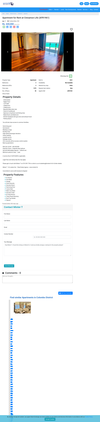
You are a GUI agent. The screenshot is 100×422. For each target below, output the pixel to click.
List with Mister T (94, 3)
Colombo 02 (20, 13)
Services (85, 9)
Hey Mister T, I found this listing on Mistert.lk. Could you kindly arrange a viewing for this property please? (37, 250)
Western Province (13, 13)
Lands (62, 9)
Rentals (56, 9)
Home (3, 13)
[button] (7, 51)
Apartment (25, 13)
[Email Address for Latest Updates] (58, 413)
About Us (22, 412)
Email (5, 227)
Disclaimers (38, 414)
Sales (50, 9)
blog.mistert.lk (58, 380)
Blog (91, 9)
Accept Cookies (50, 419)
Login (81, 3)
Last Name (7, 220)
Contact (96, 9)
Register (86, 3)
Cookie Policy (88, 417)
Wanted (79, 9)
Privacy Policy (39, 412)
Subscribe (68, 413)
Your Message (8, 242)
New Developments (70, 9)
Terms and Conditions (41, 410)
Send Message (9, 266)
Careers (22, 414)
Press (37, 407)
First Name (7, 214)
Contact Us (22, 410)
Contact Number (8, 234)
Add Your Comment (65, 293)
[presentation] (16, 260)
